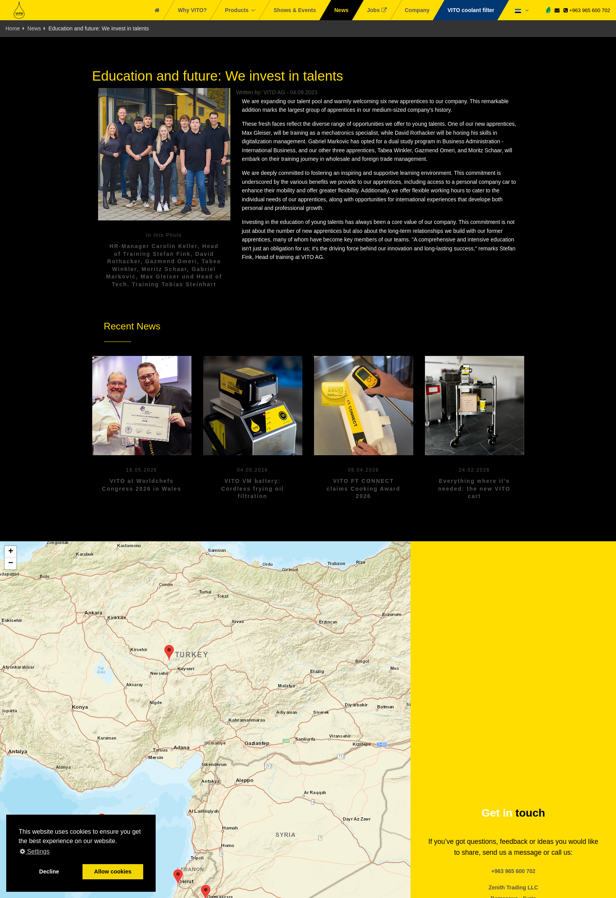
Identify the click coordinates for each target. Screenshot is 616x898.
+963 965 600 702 (586, 10)
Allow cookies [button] (113, 871)
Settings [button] (34, 851)
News (34, 28)
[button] (178, 877)
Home (12, 28)
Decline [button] (49, 871)
